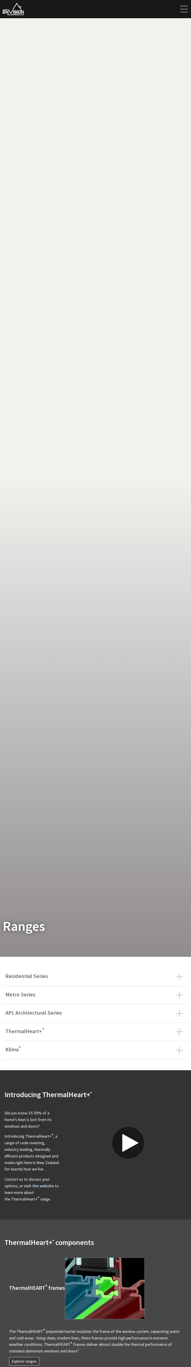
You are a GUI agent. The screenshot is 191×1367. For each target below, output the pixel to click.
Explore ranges (24, 1361)
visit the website (39, 1185)
